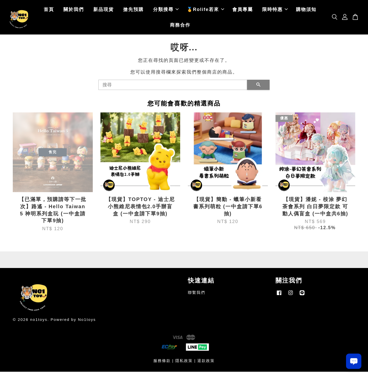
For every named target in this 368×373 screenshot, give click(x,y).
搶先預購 (133, 10)
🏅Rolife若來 (205, 10)
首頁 (49, 10)
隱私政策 (184, 362)
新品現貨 (103, 10)
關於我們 (73, 10)
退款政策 (206, 362)
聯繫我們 (196, 294)
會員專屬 (242, 10)
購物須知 (306, 10)
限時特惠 (275, 10)
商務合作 (180, 25)
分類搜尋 (166, 10)
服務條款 (162, 362)
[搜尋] (172, 86)
